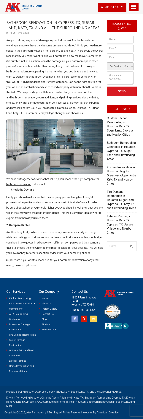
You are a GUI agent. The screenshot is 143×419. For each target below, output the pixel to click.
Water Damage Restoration (17, 343)
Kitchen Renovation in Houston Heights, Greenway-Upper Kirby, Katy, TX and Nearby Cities (121, 175)
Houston (30, 391)
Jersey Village (55, 391)
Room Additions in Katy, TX (67, 397)
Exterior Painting (17, 360)
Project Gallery (49, 308)
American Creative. (108, 412)
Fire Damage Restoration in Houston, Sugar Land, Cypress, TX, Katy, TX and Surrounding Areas (121, 200)
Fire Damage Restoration (22, 334)
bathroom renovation (18, 184)
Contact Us (48, 314)
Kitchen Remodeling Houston (23, 397)
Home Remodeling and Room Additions (21, 369)
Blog (44, 319)
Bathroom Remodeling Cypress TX (105, 397)
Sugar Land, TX (80, 391)
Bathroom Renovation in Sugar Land (108, 401)
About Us (47, 303)
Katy (67, 391)
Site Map (46, 324)
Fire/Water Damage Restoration (19, 327)
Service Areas (49, 329)
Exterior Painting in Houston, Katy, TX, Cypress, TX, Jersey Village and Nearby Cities (120, 224)
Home (45, 298)
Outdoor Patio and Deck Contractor (22, 353)
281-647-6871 (112, 7)
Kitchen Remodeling (20, 298)
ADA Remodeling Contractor (18, 317)
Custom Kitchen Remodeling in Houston (62, 401)
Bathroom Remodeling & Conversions (22, 306)
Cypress (41, 391)
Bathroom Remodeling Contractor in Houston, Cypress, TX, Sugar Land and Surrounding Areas (121, 151)
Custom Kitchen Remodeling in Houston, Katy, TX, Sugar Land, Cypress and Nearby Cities (120, 126)
